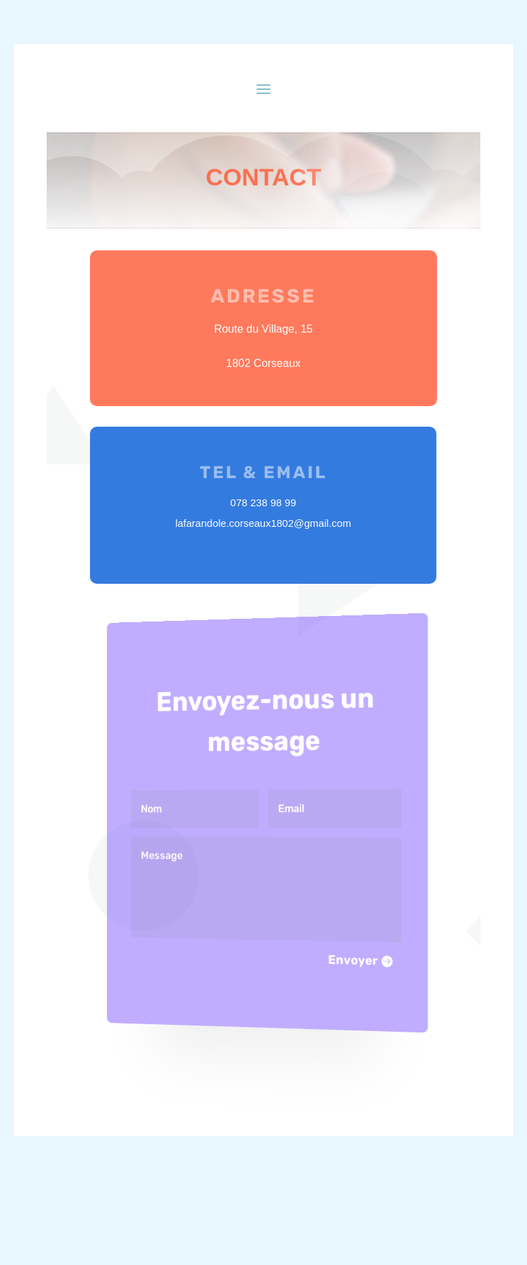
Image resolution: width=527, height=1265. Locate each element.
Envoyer (342, 963)
